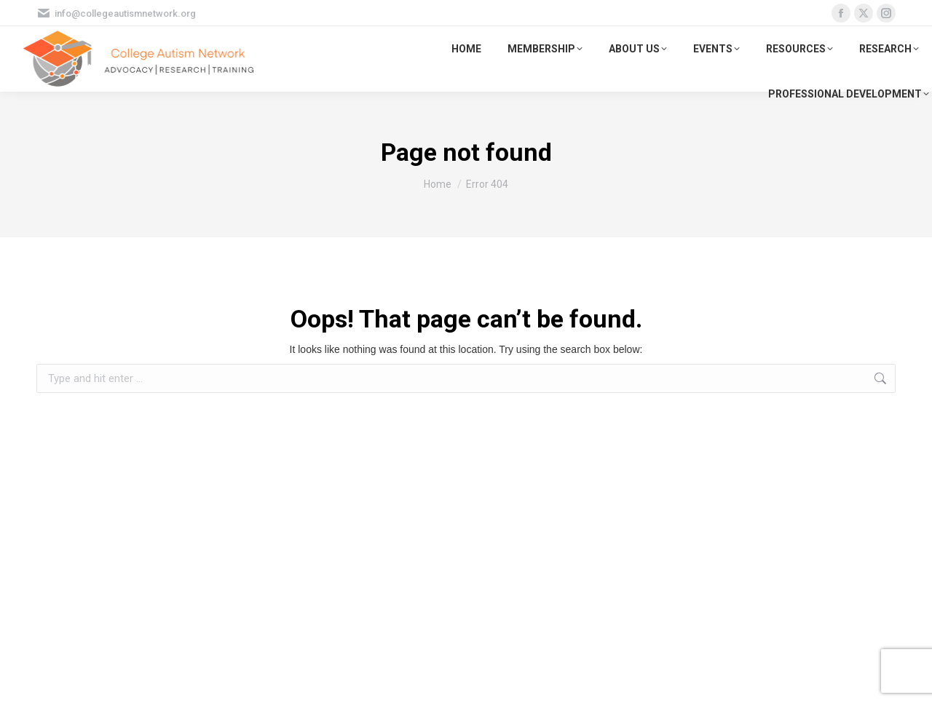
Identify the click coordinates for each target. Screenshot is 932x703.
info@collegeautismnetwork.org (116, 13)
